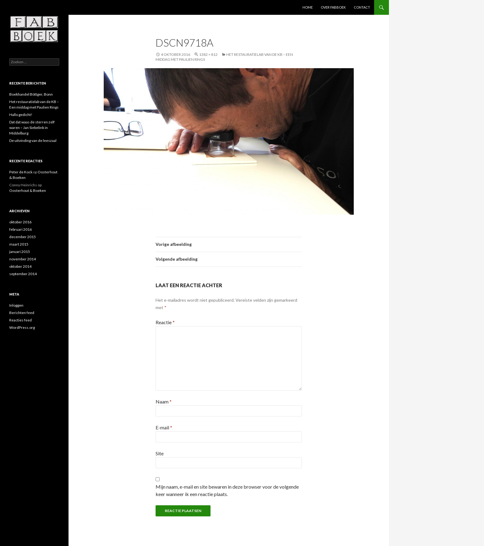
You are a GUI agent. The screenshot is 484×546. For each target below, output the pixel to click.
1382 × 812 (208, 54)
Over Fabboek (333, 7)
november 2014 (22, 259)
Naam (164, 401)
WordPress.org (22, 327)
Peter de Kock (20, 172)
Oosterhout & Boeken (27, 190)
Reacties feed (20, 320)
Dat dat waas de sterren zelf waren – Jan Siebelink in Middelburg (32, 127)
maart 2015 (18, 244)
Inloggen (16, 305)
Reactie (165, 322)
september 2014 (23, 273)
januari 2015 (19, 251)
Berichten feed (21, 312)
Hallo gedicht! (20, 114)
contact (362, 7)
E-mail (164, 427)
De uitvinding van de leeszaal (32, 140)
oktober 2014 (20, 266)
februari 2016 (20, 229)
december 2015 (22, 236)
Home (307, 7)
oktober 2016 (20, 222)
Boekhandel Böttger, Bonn (31, 94)
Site (160, 453)
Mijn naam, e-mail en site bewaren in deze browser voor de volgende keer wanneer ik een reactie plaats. (227, 490)
